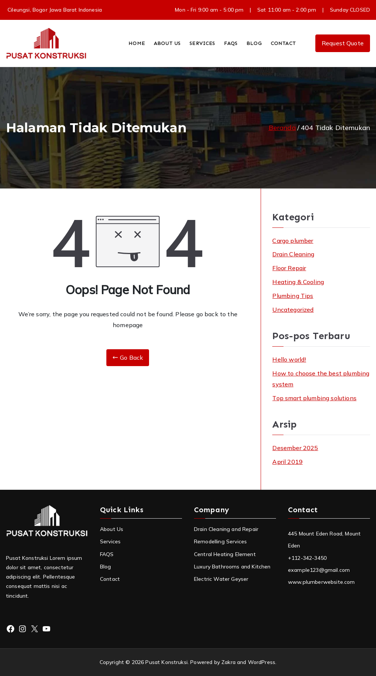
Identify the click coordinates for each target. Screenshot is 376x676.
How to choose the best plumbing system (320, 378)
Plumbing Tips (292, 295)
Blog (105, 566)
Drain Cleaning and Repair (226, 529)
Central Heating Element (225, 554)
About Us (111, 529)
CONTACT (283, 43)
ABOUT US (167, 43)
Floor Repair (289, 268)
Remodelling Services (220, 541)
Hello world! (289, 359)
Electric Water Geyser (221, 579)
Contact (110, 579)
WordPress (261, 662)
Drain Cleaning (293, 254)
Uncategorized (292, 309)
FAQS (230, 43)
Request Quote (343, 43)
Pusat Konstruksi (166, 662)
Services (110, 541)
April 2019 (287, 461)
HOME (136, 43)
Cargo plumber (292, 240)
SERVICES (202, 43)
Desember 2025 (295, 448)
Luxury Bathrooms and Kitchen (232, 566)
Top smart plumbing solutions (314, 398)
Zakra (228, 662)
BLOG (254, 43)
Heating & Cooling (298, 282)
